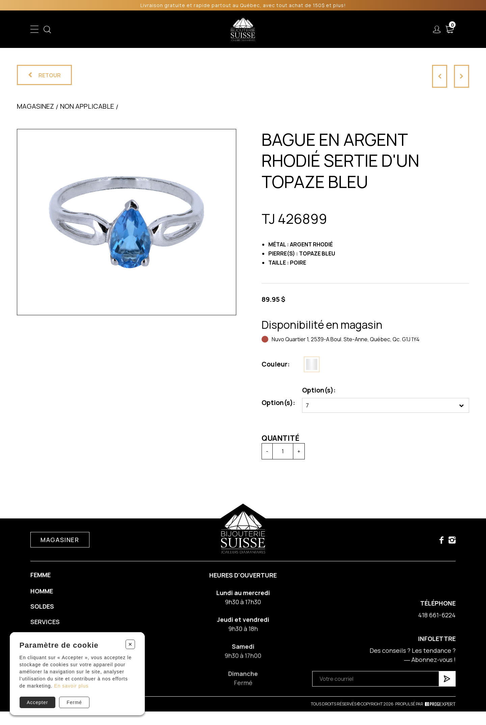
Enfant (123, 29)
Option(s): (275, 402)
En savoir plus (71, 686)
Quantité (277, 438)
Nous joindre (397, 29)
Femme (151, 29)
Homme (179, 29)
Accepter (37, 702)
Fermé (74, 702)
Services (319, 29)
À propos (355, 29)
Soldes (207, 29)
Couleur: (273, 364)
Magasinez (35, 110)
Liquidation (283, 29)
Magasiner (59, 545)
